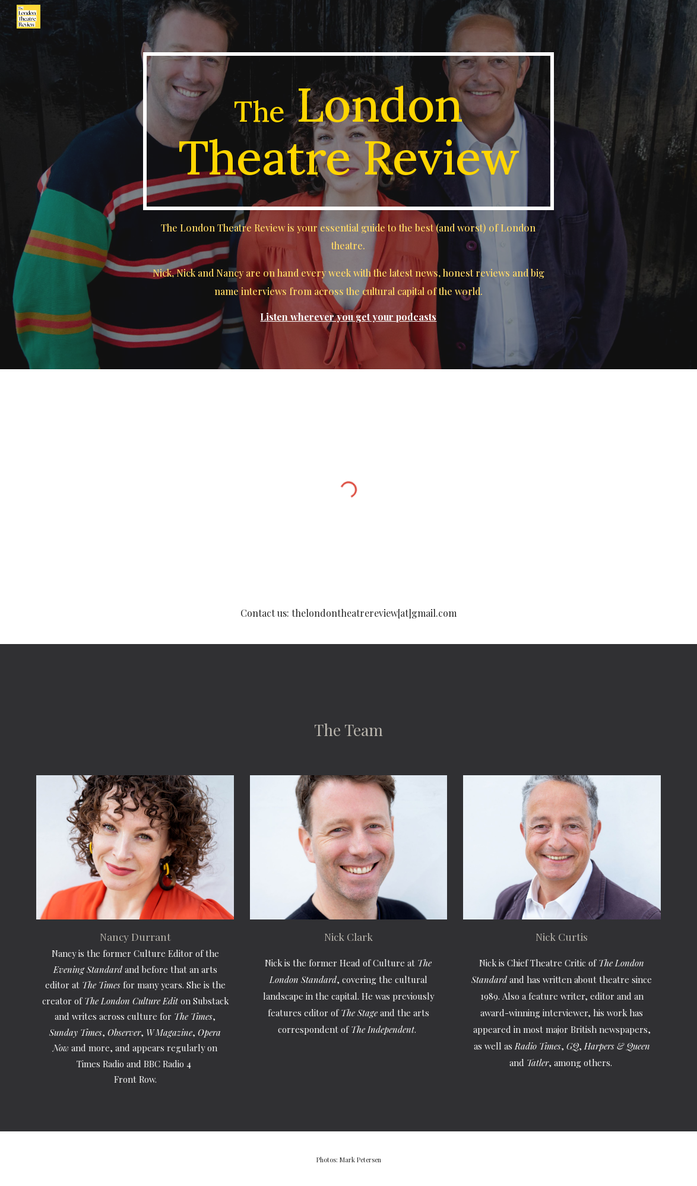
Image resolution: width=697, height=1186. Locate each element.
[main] (348, 131)
